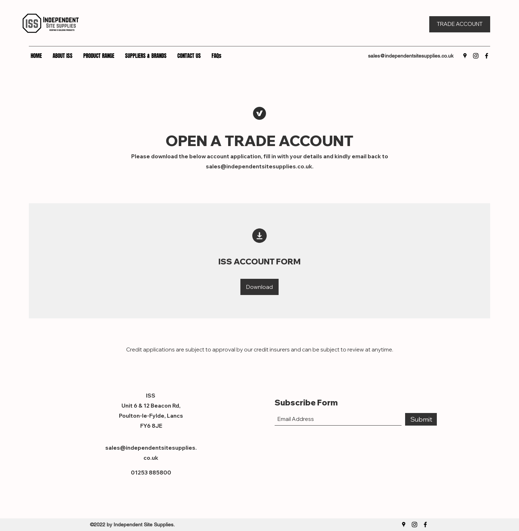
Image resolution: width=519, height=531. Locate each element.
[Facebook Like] (414, 466)
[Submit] (421, 419)
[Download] (259, 287)
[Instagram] (475, 55)
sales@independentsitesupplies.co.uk (410, 56)
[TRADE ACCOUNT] (459, 24)
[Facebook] (486, 55)
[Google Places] (465, 55)
